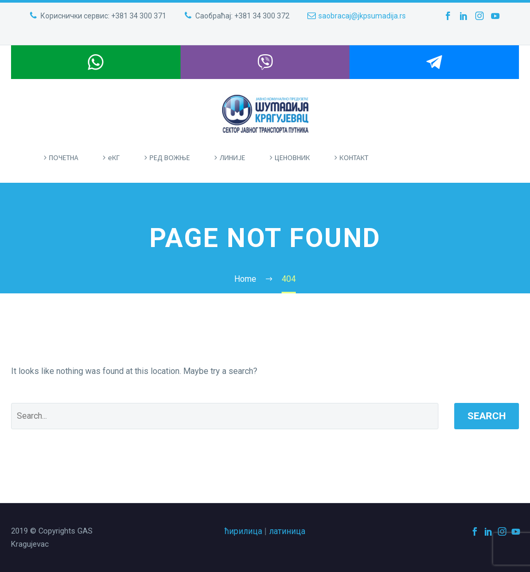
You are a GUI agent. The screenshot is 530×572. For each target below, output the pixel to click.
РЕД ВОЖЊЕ (169, 157)
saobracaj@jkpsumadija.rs (362, 16)
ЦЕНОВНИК (292, 157)
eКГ (114, 157)
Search (486, 416)
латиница (287, 531)
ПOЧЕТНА (63, 157)
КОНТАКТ (353, 157)
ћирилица (243, 531)
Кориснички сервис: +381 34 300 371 (103, 16)
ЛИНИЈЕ (232, 157)
